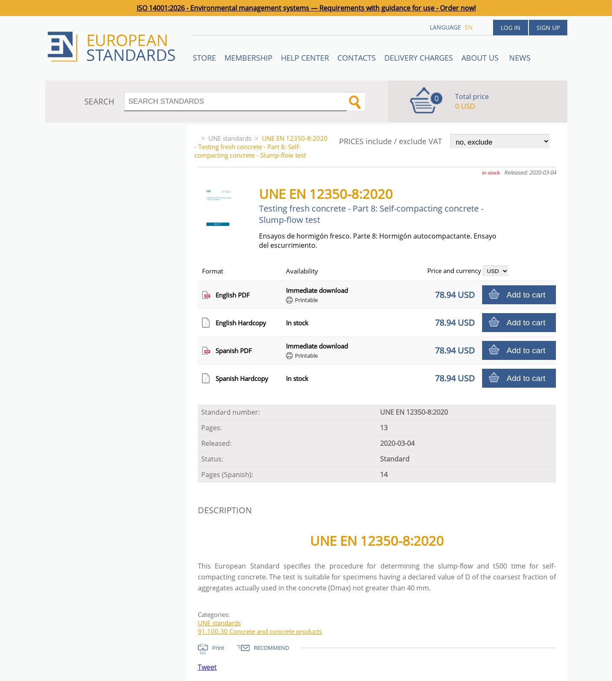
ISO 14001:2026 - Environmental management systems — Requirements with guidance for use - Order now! (306, 8)
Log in (510, 28)
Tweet (207, 667)
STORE (204, 58)
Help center (305, 58)
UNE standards (229, 138)
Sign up (548, 28)
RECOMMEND (271, 648)
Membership (248, 58)
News (520, 58)
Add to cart (526, 294)
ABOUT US (481, 58)
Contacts (356, 58)
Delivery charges (418, 58)
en (469, 27)
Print (218, 648)
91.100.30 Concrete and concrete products (260, 631)
